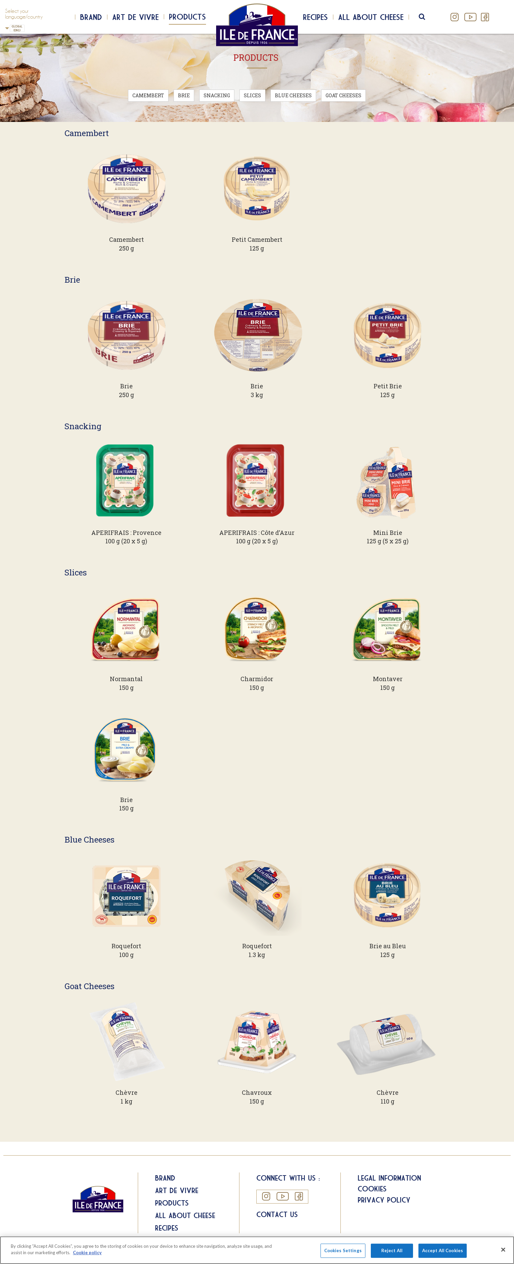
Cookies (372, 1188)
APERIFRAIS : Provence (126, 532)
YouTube (470, 17)
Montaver (388, 679)
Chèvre (126, 1092)
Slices (252, 95)
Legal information (389, 1177)
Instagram (455, 17)
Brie (184, 95)
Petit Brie (388, 386)
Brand (91, 17)
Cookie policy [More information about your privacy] (87, 1255)
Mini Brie (387, 532)
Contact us (277, 1214)
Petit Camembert (257, 239)
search (426, 17)
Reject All (392, 1253)
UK (7, 28)
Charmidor (256, 679)
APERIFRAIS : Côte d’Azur (256, 532)
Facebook (485, 17)
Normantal (126, 679)
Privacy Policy (384, 1199)
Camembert (148, 95)
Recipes (315, 17)
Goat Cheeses (343, 95)
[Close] (503, 1252)
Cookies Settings (343, 1253)
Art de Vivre (135, 17)
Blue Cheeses (293, 95)
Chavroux (257, 1092)
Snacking (217, 95)
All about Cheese (185, 1215)
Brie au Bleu (387, 946)
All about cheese (371, 17)
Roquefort (126, 946)
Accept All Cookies (442, 1253)
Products (187, 16)
